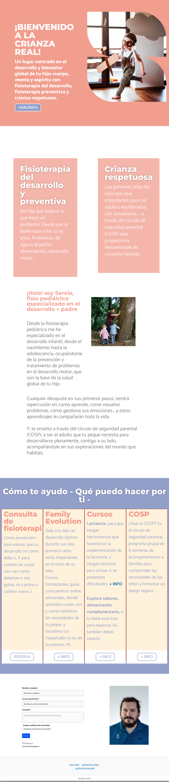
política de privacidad (85, 769)
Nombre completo (29, 689)
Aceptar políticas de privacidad (37, 730)
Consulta (26, 710)
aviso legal (74, 765)
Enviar (26, 736)
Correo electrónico (30, 700)
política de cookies (89, 765)
